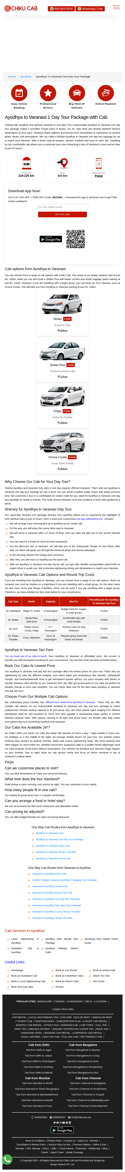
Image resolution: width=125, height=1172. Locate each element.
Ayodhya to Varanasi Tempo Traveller (56, 852)
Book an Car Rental (66, 970)
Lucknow (101, 1001)
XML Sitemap (33, 1148)
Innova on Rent (102, 1017)
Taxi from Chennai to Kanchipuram (88, 1106)
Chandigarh (75, 1001)
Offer (54, 1148)
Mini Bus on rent (39, 1029)
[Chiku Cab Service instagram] (61, 1123)
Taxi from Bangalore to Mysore (82, 1050)
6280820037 (58, 1117)
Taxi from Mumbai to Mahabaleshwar (37, 1094)
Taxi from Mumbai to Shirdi (37, 1083)
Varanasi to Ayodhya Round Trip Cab (52, 892)
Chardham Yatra (31, 1033)
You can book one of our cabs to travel (25, 656)
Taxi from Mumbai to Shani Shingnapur (37, 1089)
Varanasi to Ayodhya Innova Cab (50, 886)
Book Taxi (102, 1029)
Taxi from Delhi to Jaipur (38, 1055)
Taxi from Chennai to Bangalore (88, 1083)
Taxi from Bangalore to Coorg (82, 1055)
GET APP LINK (62, 214)
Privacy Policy (55, 1140)
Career (44, 1152)
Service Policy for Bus (60, 1144)
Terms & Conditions (35, 1140)
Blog (105, 1148)
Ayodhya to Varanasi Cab (49, 833)
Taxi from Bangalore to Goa (82, 1072)
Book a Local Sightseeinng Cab (28, 981)
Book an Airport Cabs (67, 981)
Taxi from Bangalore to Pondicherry (83, 1067)
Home (12, 76)
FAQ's (46, 1148)
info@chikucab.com (79, 1117)
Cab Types (87, 1025)
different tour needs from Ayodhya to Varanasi (70, 702)
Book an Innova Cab (104, 970)
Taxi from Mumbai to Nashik (37, 1100)
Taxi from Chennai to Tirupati (87, 1094)
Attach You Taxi (101, 975)
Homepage (17, 970)
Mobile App (94, 1148)
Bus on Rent (82, 1017)
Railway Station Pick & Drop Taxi (73, 1029)
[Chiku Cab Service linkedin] (70, 1123)
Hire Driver (99, 981)
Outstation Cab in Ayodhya (25, 950)
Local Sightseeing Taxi (43, 1017)
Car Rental (19, 1017)
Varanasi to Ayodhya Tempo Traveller (52, 918)
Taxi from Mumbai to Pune (37, 1106)
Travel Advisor (66, 1148)
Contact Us (70, 1140)
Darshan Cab (69, 1025)
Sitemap (19, 1148)
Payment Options (82, 1144)
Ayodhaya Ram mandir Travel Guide (101, 940)
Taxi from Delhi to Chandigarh (38, 1061)
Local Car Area (30, 1037)
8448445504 (39, 1117)
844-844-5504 (61, 8)
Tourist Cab (24, 1021)
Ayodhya (26, 76)
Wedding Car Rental (57, 1033)
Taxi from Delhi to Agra (38, 1050)
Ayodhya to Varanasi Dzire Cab (53, 845)
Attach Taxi (51, 1025)
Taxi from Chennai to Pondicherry (88, 1089)
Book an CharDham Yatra (69, 975)
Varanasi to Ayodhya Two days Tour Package (56, 905)
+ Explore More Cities (62, 1009)
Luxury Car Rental (95, 1021)
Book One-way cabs (22, 986)
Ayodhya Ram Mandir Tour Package (61, 940)
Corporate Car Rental (87, 1033)
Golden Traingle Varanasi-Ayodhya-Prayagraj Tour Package (64, 880)
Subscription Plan (69, 1021)
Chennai (60, 1001)
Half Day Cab (51, 1037)
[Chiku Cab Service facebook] (57, 1123)
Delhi (88, 1001)
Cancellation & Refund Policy (31, 1144)
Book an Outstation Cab (24, 975)
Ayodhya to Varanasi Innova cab (53, 858)
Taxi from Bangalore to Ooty (83, 1061)
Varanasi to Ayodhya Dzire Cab (49, 873)
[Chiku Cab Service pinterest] (67, 1123)
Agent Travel (57, 1152)
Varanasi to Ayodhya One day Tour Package (56, 899)
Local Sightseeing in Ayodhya (25, 940)
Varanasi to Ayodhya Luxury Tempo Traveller (56, 911)
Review (59, 986)
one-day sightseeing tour (89, 518)
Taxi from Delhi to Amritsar (38, 1067)
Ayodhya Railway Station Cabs (61, 950)
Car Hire (66, 1017)
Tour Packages (44, 1021)
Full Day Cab (70, 1037)
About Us (83, 1140)
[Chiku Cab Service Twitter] (54, 1123)
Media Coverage (74, 1152)
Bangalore (45, 1001)
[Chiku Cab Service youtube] (63, 1123)
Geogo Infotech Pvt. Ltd (62, 1164)
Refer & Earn (100, 1144)
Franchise (81, 1148)
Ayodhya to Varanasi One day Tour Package (60, 839)
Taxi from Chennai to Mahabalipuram (88, 1100)
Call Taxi (101, 1025)
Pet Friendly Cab (91, 1037)
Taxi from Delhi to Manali (38, 1072)
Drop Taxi (20, 1029)
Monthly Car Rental (29, 1025)
